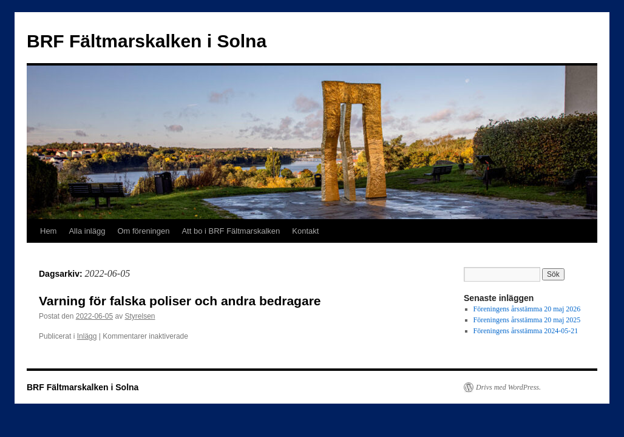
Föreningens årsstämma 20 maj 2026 (527, 309)
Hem (48, 230)
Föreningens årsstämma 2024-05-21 (525, 331)
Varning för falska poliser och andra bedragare (179, 301)
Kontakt (305, 230)
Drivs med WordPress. (508, 387)
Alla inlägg (87, 230)
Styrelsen (139, 316)
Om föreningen (143, 230)
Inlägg (87, 336)
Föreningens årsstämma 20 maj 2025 (527, 320)
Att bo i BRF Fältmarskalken (230, 230)
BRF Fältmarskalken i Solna (146, 41)
